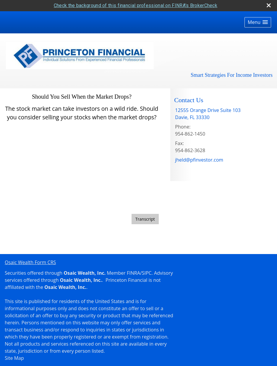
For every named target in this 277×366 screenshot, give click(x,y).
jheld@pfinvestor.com (199, 159)
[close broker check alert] (268, 4)
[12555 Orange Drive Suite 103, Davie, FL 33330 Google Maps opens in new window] (208, 113)
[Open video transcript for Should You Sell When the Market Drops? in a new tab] (145, 218)
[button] (257, 21)
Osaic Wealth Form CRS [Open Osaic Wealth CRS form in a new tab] (30, 261)
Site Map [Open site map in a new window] (14, 357)
